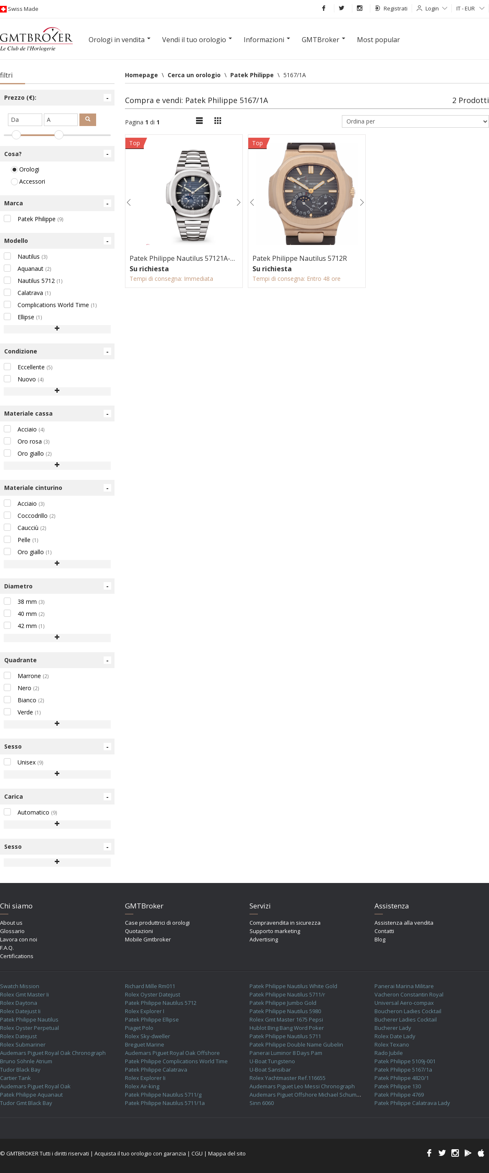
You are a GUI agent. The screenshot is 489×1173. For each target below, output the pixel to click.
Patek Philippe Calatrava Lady (412, 1103)
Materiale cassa (57, 413)
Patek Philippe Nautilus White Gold (293, 986)
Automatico (30, 812)
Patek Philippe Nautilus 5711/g (163, 1094)
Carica (57, 796)
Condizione (57, 351)
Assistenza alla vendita (403, 922)
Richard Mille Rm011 (150, 986)
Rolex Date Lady (394, 1036)
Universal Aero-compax (404, 1003)
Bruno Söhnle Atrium (26, 1061)
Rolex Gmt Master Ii (24, 994)
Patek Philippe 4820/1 (401, 1078)
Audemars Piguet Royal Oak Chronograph (53, 1053)
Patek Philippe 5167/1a (403, 1069)
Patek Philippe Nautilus (29, 1019)
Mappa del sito (227, 1153)
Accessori (28, 181)
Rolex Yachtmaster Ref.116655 (288, 1078)
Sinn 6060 (262, 1103)
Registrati (391, 8)
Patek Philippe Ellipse (152, 1019)
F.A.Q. (7, 947)
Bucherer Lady (392, 1028)
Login (436, 8)
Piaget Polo (139, 1028)
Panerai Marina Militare (404, 986)
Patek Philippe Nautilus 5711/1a (165, 1103)
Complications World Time (50, 305)
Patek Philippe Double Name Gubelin (296, 1044)
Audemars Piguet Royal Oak (35, 1086)
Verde (22, 712)
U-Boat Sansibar (270, 1069)
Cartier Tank (15, 1078)
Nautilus (26, 256)
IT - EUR (470, 8)
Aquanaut (27, 268)
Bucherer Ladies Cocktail (405, 1019)
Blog (379, 939)
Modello (57, 240)
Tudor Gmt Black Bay (26, 1103)
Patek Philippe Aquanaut (31, 1094)
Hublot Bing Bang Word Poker (287, 1028)
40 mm (24, 614)
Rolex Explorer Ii (145, 1078)
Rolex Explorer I (144, 1011)
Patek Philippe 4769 (399, 1094)
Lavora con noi (18, 939)
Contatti (384, 931)
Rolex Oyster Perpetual (29, 1028)
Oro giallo (28, 453)
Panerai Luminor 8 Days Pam (286, 1053)
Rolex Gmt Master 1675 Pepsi (286, 1019)
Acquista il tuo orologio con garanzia (140, 1153)
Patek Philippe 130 (397, 1086)
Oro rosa (27, 441)
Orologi (25, 169)
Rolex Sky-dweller (147, 1036)
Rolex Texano (391, 1044)
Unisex (23, 762)
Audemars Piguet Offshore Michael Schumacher (310, 1094)
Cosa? (57, 153)
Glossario (12, 931)
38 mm (24, 601)
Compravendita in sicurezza (285, 922)
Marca (57, 203)
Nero (21, 688)
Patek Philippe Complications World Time (176, 1061)
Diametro (57, 585)
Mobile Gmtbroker (148, 939)
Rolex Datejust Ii (20, 1011)
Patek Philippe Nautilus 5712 (160, 1003)
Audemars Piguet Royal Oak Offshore (172, 1053)
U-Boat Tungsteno (272, 1061)
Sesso (57, 746)
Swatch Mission (19, 986)
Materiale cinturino (57, 487)
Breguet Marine (144, 1044)
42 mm (24, 626)
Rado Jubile (388, 1053)
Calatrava (27, 293)
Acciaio (24, 429)
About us (11, 922)
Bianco (24, 700)
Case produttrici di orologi (157, 922)
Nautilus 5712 (33, 281)
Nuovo (24, 379)
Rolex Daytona (18, 1003)
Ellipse (23, 317)
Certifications (16, 956)
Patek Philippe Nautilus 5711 (285, 1036)
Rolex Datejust (18, 1036)
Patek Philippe (34, 219)
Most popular (378, 39)
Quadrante (57, 660)
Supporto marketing (275, 931)
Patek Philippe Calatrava (156, 1069)
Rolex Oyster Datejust (152, 994)
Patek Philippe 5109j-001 (405, 1061)
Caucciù (25, 528)
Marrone (26, 676)
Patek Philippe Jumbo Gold (283, 1003)
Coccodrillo (30, 516)
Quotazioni (139, 931)
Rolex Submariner (23, 1044)
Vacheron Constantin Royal (408, 994)
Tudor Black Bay (20, 1069)
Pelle (21, 540)
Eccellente (28, 367)
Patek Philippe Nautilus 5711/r (287, 994)
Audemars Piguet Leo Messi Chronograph (302, 1086)
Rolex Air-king (142, 1086)
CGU (197, 1153)
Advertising (264, 939)
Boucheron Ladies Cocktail (407, 1011)
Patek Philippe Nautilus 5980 (285, 1011)
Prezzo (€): (57, 97)
